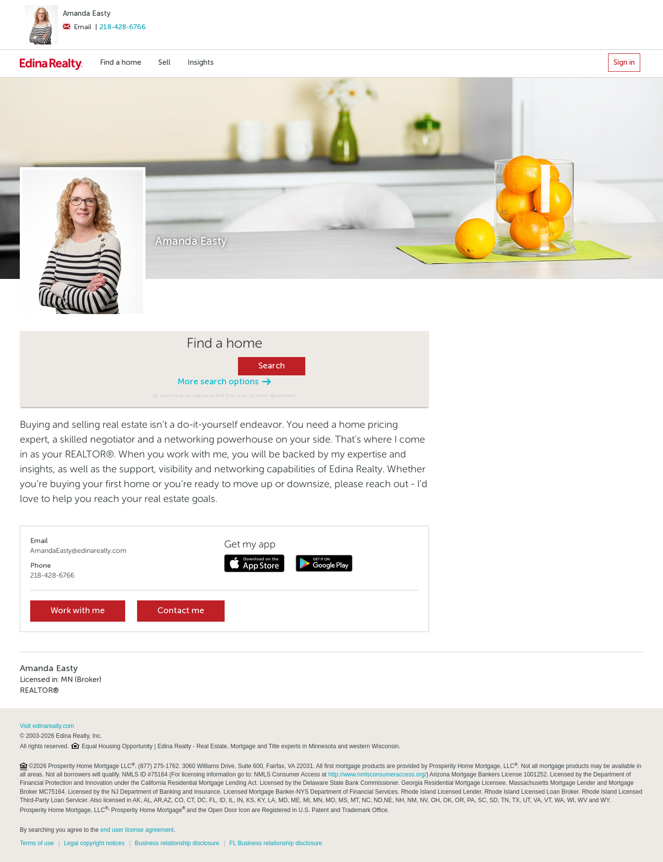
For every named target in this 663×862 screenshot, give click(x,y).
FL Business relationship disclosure (276, 843)
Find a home (121, 62)
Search (271, 365)
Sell (164, 62)
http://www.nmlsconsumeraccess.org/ (377, 774)
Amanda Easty (87, 13)
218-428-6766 (122, 27)
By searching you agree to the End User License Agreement (224, 395)
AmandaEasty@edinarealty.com (78, 550)
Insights (201, 62)
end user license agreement (137, 829)
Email (77, 27)
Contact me (180, 610)
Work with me (77, 610)
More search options (224, 381)
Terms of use (37, 843)
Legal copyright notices (94, 843)
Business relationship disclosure (177, 843)
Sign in (624, 62)
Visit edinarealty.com (47, 726)
